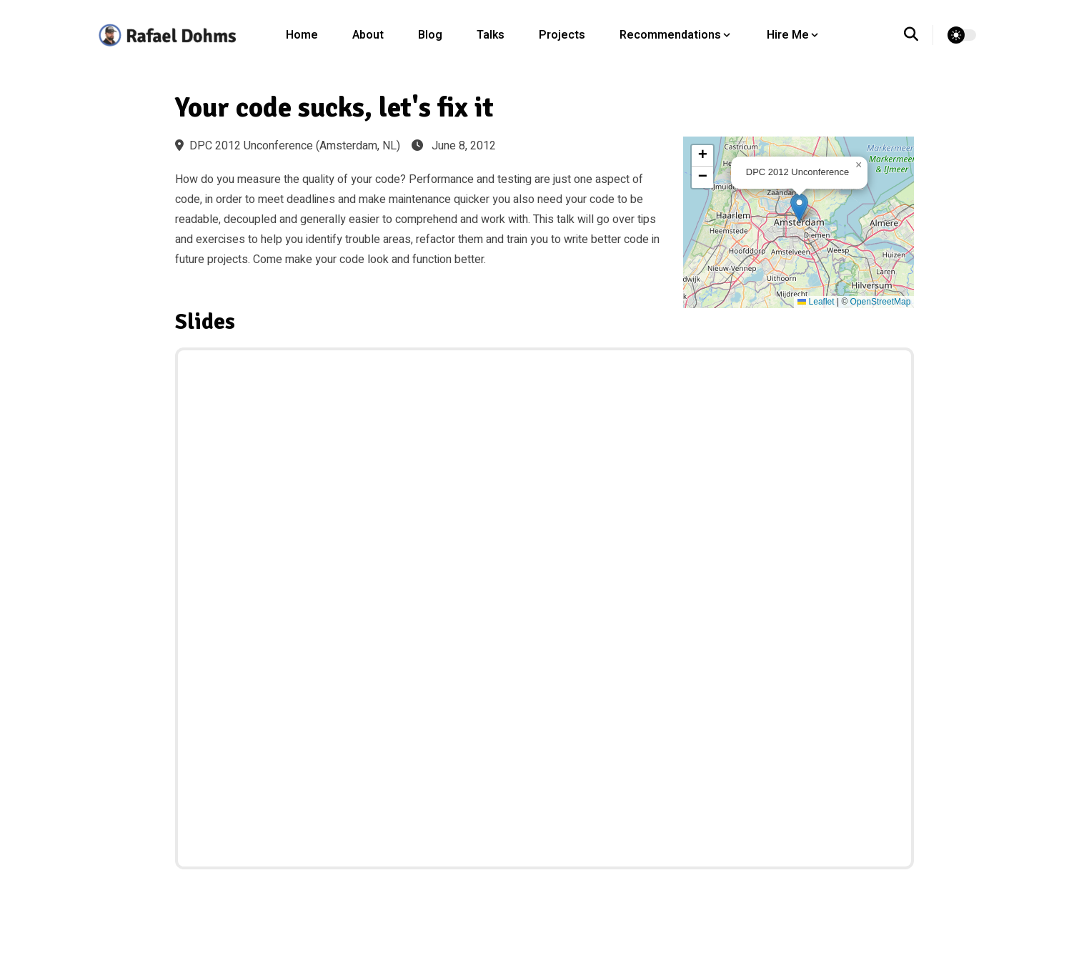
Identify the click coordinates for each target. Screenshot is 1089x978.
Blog (430, 35)
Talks (490, 35)
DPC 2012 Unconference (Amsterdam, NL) (287, 145)
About (368, 35)
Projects (562, 35)
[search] (918, 35)
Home (302, 35)
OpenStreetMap (880, 302)
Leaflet (815, 302)
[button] (799, 207)
